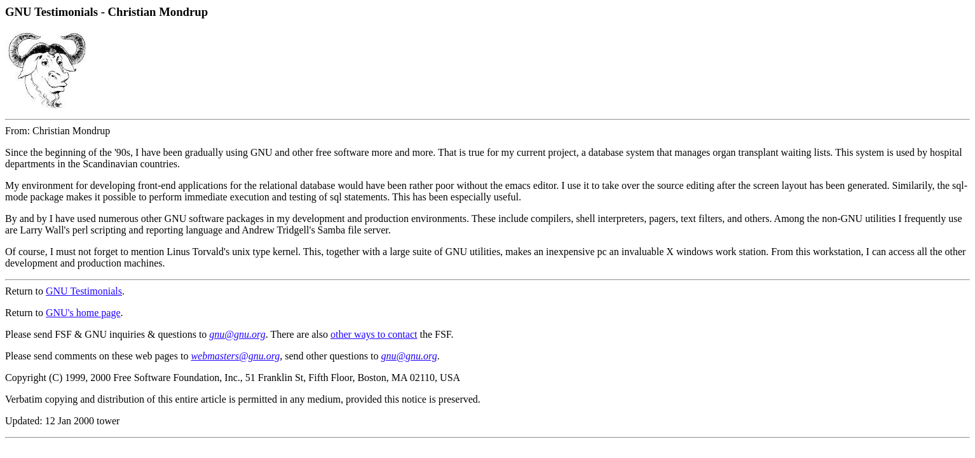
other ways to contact (374, 334)
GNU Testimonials (84, 291)
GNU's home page (83, 312)
